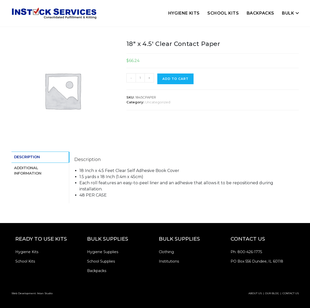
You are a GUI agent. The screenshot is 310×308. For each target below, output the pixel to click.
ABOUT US (255, 293)
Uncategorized (157, 102)
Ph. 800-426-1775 (246, 252)
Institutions (169, 261)
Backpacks (96, 270)
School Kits (25, 261)
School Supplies (101, 261)
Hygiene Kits (26, 252)
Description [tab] (27, 156)
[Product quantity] (140, 77)
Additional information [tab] (27, 170)
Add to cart (175, 79)
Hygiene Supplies (102, 252)
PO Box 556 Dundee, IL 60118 (257, 261)
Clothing (166, 252)
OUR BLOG (272, 293)
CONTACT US (290, 293)
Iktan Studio (45, 293)
